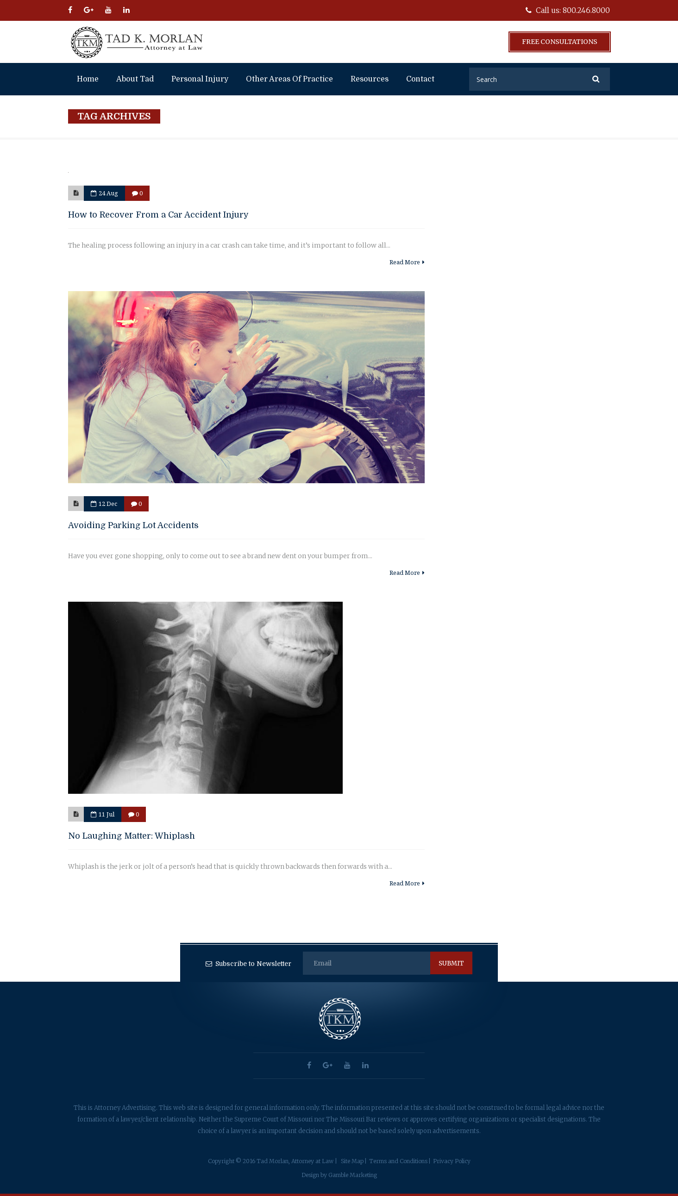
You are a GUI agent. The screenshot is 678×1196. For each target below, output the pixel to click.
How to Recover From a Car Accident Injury (158, 214)
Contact (420, 79)
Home (88, 79)
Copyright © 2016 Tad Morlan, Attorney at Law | (272, 1161)
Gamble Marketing (352, 1174)
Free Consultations (559, 41)
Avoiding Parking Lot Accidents (133, 525)
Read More (407, 262)
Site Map (352, 1161)
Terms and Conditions (398, 1161)
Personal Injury (199, 79)
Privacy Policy (452, 1161)
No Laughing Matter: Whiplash (131, 836)
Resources (370, 79)
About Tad (135, 79)
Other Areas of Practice (289, 79)
